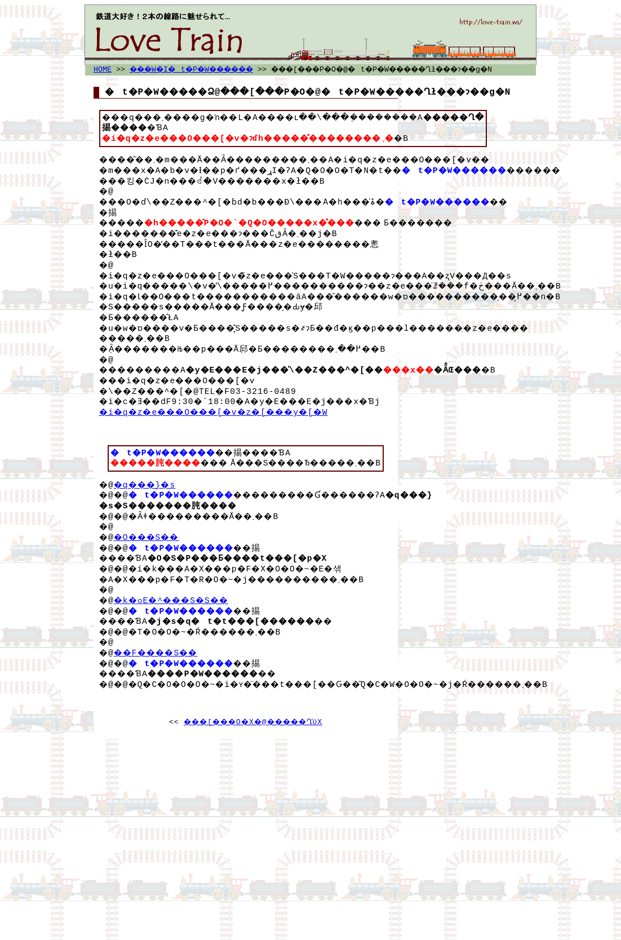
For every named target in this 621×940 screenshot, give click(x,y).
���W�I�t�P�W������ (202, 70)
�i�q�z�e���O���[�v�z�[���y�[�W (226, 434)
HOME (103, 70)
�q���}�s (149, 517)
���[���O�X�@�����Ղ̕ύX (253, 755)
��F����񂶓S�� (162, 685)
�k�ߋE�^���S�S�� (178, 633)
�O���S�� (152, 569)
